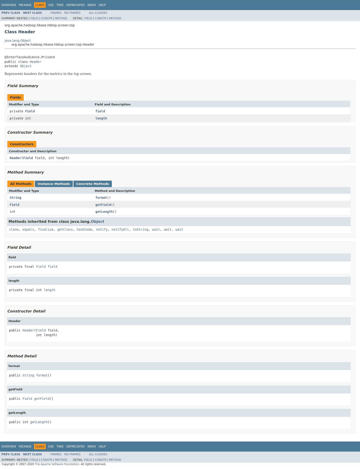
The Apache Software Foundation (57, 464)
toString (140, 229)
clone (14, 229)
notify (102, 229)
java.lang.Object (18, 40)
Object (26, 66)
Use (51, 5)
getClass (65, 229)
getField (103, 205)
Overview (8, 5)
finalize (45, 229)
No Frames (72, 12)
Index (91, 5)
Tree (60, 5)
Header (36, 61)
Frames (56, 12)
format (101, 197)
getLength (104, 211)
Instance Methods (54, 184)
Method (61, 18)
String (15, 197)
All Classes (98, 12)
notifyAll (120, 229)
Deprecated (75, 5)
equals (28, 229)
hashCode (84, 229)
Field (34, 18)
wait (156, 229)
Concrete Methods (92, 184)
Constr (46, 18)
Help (102, 5)
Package (25, 5)
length (101, 118)
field (100, 111)
